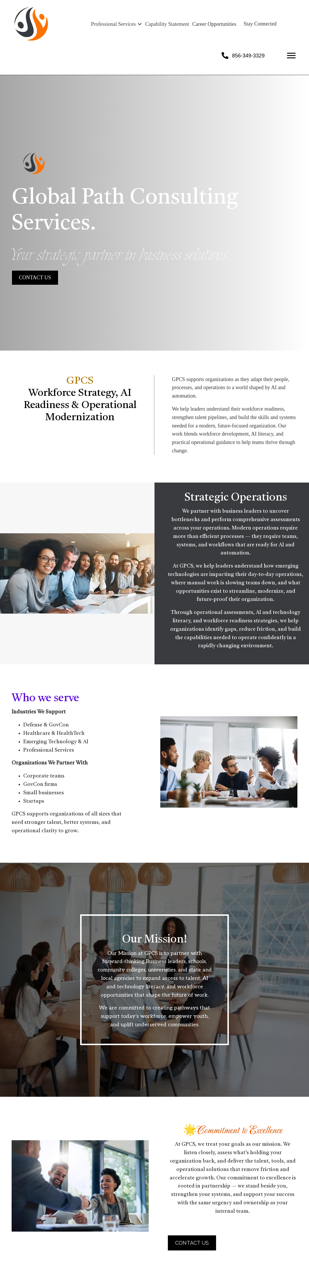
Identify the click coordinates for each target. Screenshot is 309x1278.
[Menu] (291, 56)
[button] (139, 24)
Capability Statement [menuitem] (167, 24)
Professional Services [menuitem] (113, 24)
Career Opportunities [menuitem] (214, 24)
